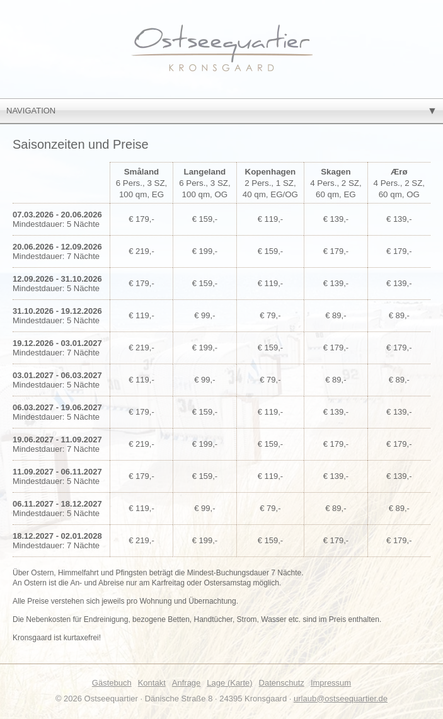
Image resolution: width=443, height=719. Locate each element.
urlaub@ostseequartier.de (341, 698)
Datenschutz (281, 682)
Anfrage (186, 682)
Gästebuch (112, 682)
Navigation (30, 110)
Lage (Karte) (229, 682)
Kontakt (152, 682)
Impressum (331, 682)
